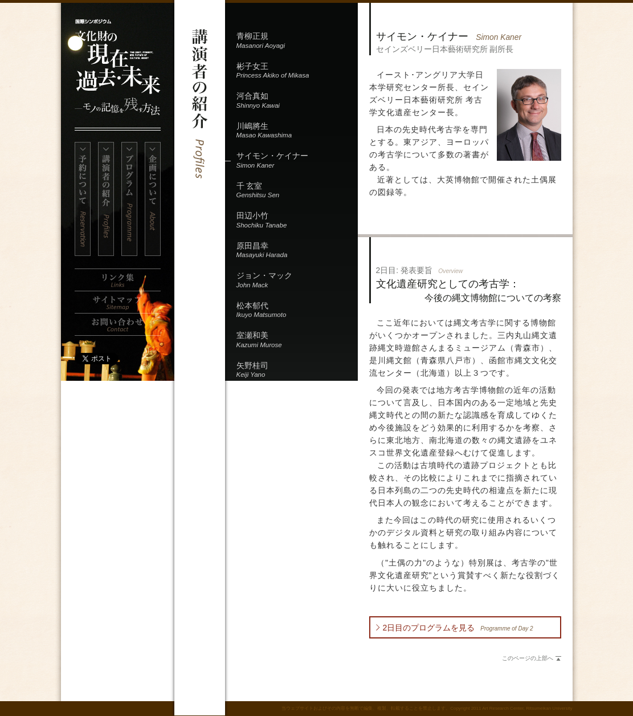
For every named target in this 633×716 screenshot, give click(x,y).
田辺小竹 (297, 221)
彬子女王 (297, 71)
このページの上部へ (527, 658)
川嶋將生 (297, 131)
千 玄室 (297, 191)
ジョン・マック (297, 281)
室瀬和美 (297, 340)
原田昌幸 (297, 251)
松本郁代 (297, 311)
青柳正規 (297, 41)
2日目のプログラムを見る (458, 627)
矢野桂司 (297, 371)
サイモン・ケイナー (297, 161)
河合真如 (297, 101)
